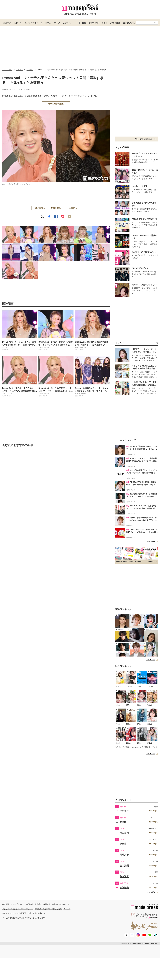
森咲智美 (124, 887)
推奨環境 (38, 904)
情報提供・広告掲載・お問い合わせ (48, 909)
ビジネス (67, 23)
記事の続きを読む (56, 103)
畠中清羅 (124, 865)
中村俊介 (124, 811)
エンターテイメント (33, 23)
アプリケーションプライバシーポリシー (17, 909)
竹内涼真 (124, 876)
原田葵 (123, 844)
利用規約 (29, 904)
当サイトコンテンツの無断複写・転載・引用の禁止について (25, 913)
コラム (48, 23)
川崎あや (124, 855)
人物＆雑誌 (115, 23)
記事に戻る (56, 208)
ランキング (94, 23)
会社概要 (5, 904)
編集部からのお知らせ (60, 904)
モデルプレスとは (17, 904)
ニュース (7, 23)
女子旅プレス (129, 23)
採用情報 (46, 904)
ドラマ (104, 23)
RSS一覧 (67, 909)
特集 (84, 23)
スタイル (18, 23)
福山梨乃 (124, 833)
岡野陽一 (124, 822)
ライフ (57, 23)
